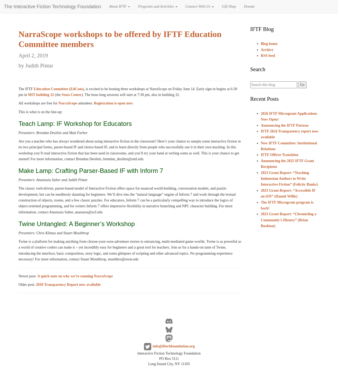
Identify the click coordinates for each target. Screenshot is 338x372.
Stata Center (72, 95)
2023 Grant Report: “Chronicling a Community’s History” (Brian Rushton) (289, 220)
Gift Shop (229, 6)
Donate (249, 6)
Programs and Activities (157, 6)
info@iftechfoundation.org (174, 346)
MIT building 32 (41, 95)
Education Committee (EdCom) (59, 89)
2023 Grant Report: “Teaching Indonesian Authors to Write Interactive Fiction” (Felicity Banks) (289, 179)
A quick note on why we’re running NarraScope (75, 276)
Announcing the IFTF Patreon (285, 125)
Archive (267, 50)
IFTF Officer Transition (280, 155)
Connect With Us (199, 6)
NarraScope (67, 103)
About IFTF (119, 6)
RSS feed (268, 56)
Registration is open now (113, 103)
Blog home (269, 44)
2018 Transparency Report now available (68, 285)
